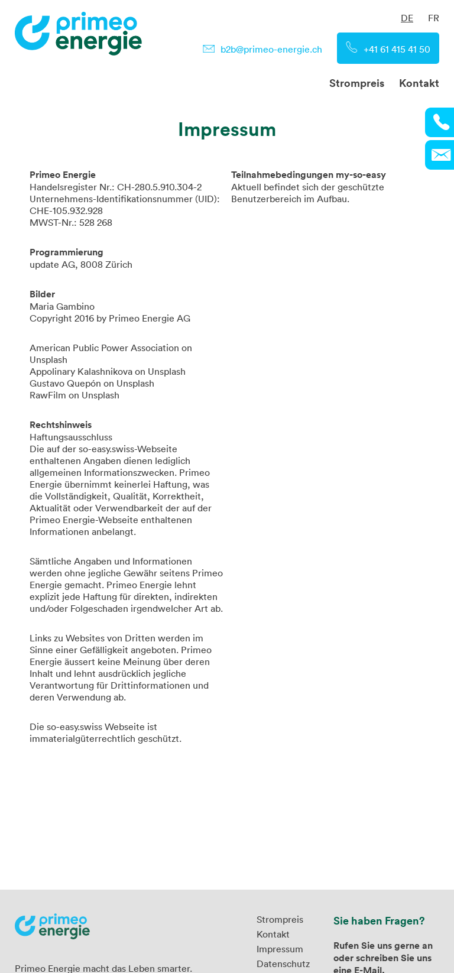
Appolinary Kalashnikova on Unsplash (108, 371)
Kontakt (419, 83)
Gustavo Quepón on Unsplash (92, 383)
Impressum (280, 949)
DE (407, 18)
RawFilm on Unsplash (74, 395)
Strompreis (356, 83)
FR (433, 18)
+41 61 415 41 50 (397, 49)
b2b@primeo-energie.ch (271, 49)
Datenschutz (283, 963)
